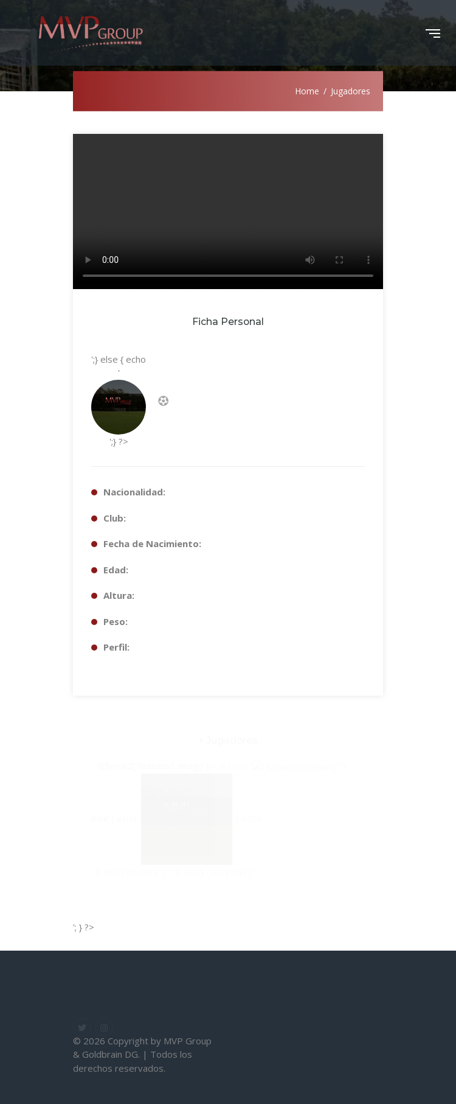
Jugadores (350, 91)
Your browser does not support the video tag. (228, 211)
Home (307, 91)
